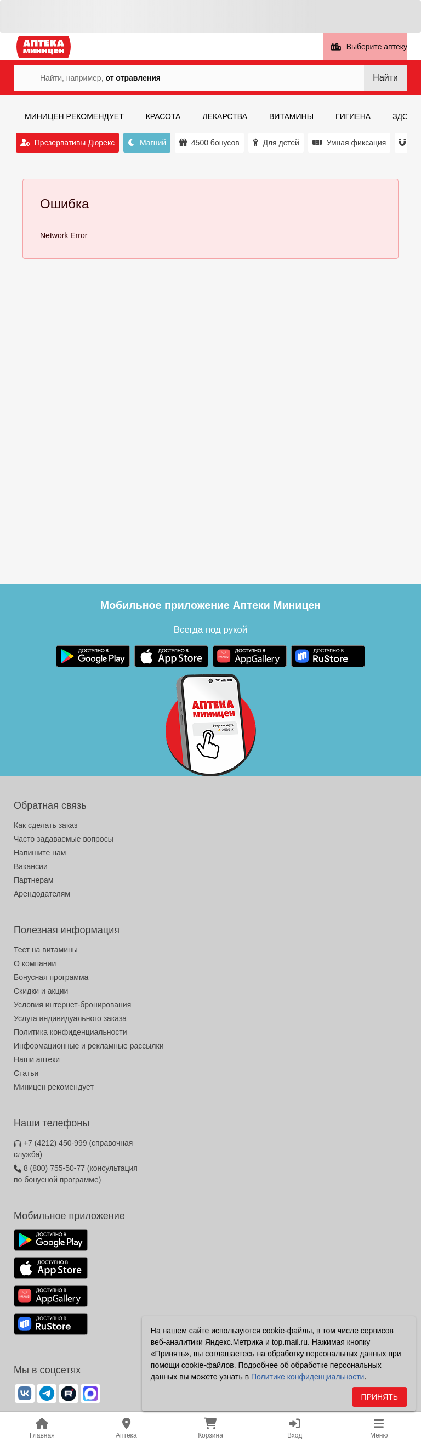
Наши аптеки (37, 1059)
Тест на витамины (46, 949)
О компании (35, 963)
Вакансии (31, 866)
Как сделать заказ (45, 825)
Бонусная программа (51, 977)
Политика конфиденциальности (70, 1032)
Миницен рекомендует (54, 1087)
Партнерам (33, 880)
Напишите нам (40, 852)
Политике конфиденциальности (307, 1380)
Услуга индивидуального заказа (70, 1018)
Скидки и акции (41, 991)
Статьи (26, 1073)
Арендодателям (42, 893)
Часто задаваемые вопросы (63, 839)
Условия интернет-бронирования (72, 1004)
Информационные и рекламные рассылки (89, 1045)
